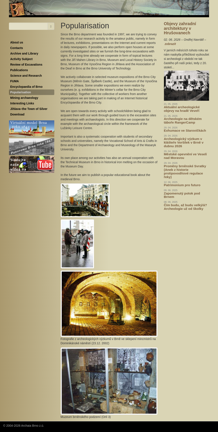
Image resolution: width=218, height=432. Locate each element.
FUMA (14, 81)
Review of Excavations (26, 64)
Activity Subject (21, 59)
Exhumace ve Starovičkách (185, 130)
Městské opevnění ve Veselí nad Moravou (185, 156)
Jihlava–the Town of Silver (28, 109)
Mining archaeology (24, 97)
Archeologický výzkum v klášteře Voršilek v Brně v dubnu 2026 (184, 142)
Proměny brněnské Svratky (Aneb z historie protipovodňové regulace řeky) (185, 171)
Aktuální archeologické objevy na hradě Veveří (182, 108)
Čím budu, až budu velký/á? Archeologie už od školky (185, 206)
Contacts (16, 48)
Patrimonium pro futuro (182, 185)
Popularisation (20, 92)
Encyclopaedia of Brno (26, 86)
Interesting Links (22, 103)
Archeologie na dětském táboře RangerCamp (183, 120)
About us (16, 42)
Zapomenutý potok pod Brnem (182, 195)
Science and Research (26, 75)
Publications (19, 70)
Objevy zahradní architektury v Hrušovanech (180, 28)
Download (17, 114)
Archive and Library (24, 53)
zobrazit (170, 44)
